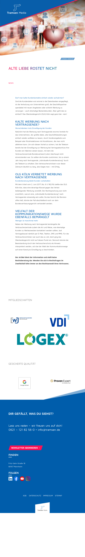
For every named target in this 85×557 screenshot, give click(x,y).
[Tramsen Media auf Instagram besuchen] (28, 480)
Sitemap (58, 496)
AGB (24, 496)
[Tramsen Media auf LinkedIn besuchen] (11, 480)
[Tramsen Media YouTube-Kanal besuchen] (22, 480)
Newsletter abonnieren (26, 448)
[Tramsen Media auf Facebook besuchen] (16, 480)
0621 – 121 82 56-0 (22, 429)
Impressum (48, 496)
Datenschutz (35, 496)
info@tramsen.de (49, 429)
